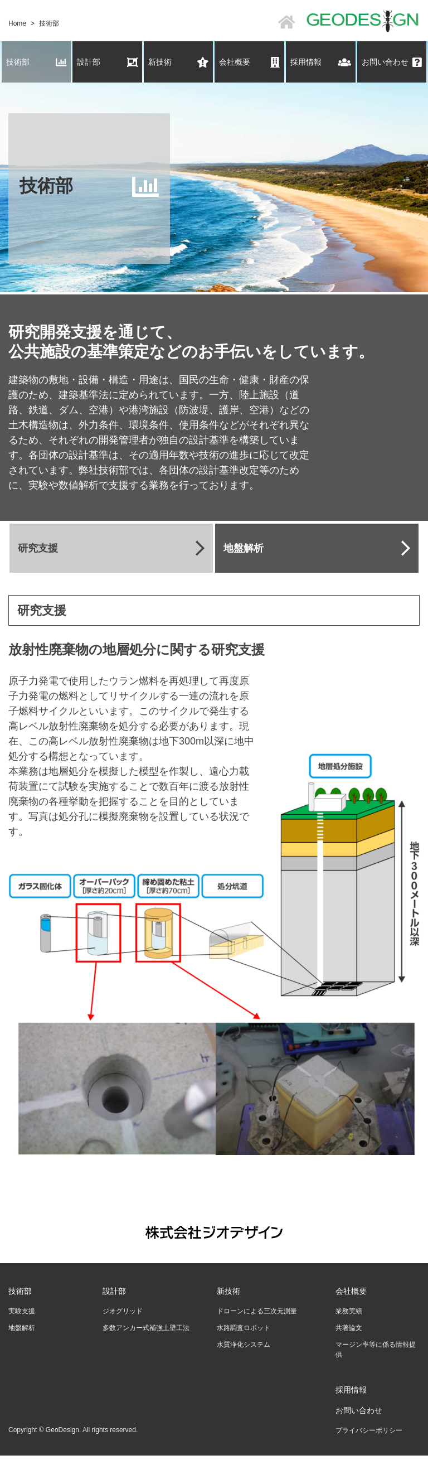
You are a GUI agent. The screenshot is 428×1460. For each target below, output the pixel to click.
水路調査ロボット (243, 1328)
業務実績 (348, 1311)
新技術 (178, 62)
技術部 (36, 62)
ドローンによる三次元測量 (257, 1311)
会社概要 (249, 62)
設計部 (107, 62)
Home (17, 23)
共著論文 (348, 1328)
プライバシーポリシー (368, 1430)
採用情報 (320, 62)
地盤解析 (21, 1328)
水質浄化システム (243, 1344)
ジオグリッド (123, 1311)
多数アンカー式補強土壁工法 (146, 1328)
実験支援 (21, 1311)
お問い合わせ (392, 62)
